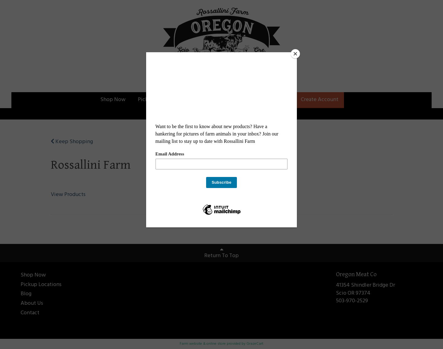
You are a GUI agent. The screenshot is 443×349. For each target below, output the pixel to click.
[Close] (295, 53)
